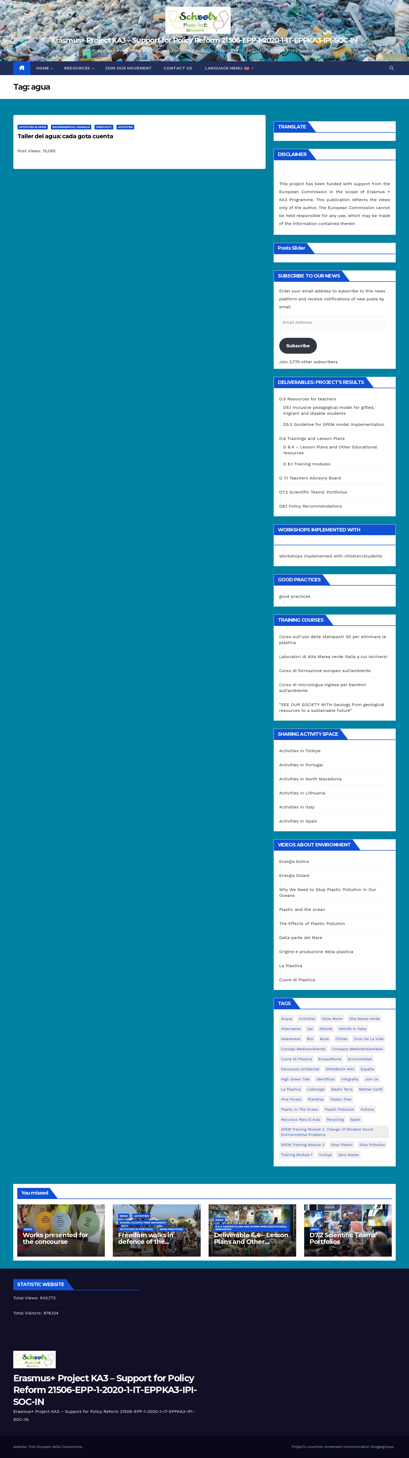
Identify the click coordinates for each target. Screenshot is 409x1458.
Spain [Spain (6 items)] (355, 1119)
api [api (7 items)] (310, 1029)
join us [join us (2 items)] (371, 1079)
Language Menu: (227, 68)
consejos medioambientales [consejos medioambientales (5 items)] (357, 1049)
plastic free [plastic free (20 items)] (340, 1099)
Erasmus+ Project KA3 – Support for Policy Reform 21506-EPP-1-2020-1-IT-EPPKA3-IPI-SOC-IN (204, 40)
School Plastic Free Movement (143, 1222)
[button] (391, 68)
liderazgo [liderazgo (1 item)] (316, 1089)
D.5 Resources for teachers (307, 398)
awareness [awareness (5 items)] (290, 1039)
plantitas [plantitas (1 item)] (316, 1099)
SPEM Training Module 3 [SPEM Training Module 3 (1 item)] (303, 1145)
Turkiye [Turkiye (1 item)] (325, 1155)
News (28, 1229)
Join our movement (128, 68)
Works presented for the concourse (55, 1238)
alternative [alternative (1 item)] (291, 1029)
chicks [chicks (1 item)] (341, 1039)
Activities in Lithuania (302, 792)
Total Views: (26, 1297)
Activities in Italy (297, 807)
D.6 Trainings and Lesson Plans (312, 438)
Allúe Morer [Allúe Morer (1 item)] (332, 1018)
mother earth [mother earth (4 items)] (371, 1089)
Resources (77, 68)
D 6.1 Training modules (306, 463)
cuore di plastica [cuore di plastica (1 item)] (296, 1059)
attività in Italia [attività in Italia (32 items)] (352, 1029)
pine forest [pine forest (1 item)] (291, 1099)
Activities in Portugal (301, 764)
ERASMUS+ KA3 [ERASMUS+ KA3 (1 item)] (340, 1069)
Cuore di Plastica (297, 979)
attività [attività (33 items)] (326, 1029)
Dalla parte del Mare (300, 937)
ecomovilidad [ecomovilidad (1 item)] (360, 1059)
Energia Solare (294, 875)
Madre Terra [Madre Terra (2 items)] (342, 1089)
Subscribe (298, 345)
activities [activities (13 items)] (307, 1018)
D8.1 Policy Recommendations (310, 506)
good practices (295, 596)
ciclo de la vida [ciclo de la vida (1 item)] (368, 1039)
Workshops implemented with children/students (330, 556)
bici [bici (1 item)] (310, 1039)
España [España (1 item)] (367, 1069)
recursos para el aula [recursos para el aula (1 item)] (300, 1119)
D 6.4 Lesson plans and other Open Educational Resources (251, 1228)
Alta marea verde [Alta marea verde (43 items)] (364, 1018)
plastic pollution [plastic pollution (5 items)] (339, 1109)
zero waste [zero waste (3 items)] (348, 1155)
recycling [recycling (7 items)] (335, 1119)
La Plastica (290, 965)
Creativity (104, 127)
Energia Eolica (294, 861)
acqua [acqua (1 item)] (286, 1018)
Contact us (177, 68)
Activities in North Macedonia (310, 778)
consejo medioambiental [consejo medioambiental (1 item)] (303, 1049)
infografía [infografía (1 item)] (349, 1079)
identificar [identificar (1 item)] (325, 1079)
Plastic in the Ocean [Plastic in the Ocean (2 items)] (299, 1109)
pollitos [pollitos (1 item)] (367, 1109)
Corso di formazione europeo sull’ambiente (325, 670)
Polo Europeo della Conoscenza (55, 1447)
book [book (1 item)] (324, 1039)
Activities (125, 127)
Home (43, 68)
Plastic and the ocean (302, 909)
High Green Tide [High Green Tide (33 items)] (295, 1079)
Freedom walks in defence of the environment (145, 1241)
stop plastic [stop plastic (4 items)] (342, 1145)
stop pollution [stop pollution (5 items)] (372, 1145)
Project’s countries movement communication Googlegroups (343, 1447)
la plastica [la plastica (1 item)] (291, 1089)
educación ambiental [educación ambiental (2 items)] (300, 1069)
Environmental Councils (71, 127)
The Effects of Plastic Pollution (312, 923)
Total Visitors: (28, 1313)
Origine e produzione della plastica (316, 951)
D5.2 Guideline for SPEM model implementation (333, 424)
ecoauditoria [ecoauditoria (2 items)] (329, 1059)
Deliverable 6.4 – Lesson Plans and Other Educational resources (251, 1241)
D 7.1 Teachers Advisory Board (310, 478)
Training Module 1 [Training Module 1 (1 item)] (296, 1155)
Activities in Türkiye (300, 750)
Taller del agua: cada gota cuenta (65, 136)
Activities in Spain (32, 127)
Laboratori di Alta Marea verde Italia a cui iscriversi (333, 656)
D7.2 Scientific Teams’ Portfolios (313, 492)
